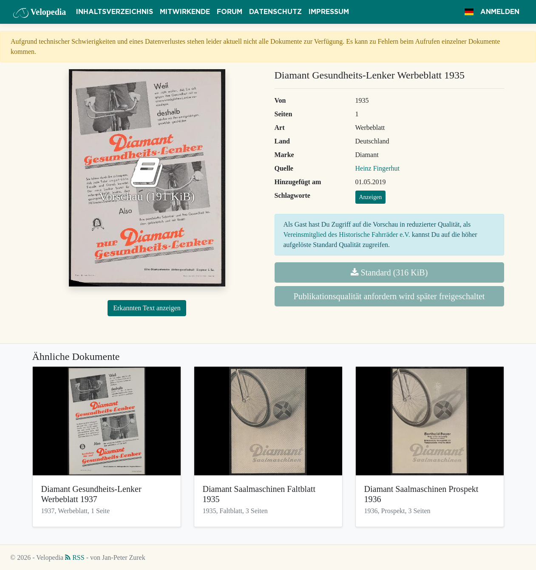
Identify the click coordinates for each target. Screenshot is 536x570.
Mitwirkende (185, 11)
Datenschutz (275, 11)
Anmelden (499, 11)
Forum (229, 11)
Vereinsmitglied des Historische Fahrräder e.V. (347, 234)
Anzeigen (370, 197)
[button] (469, 11)
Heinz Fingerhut (377, 168)
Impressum (329, 11)
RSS (74, 557)
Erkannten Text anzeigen (147, 308)
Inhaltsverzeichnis (114, 11)
